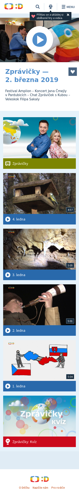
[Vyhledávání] (37, 6)
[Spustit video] (39, 40)
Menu (67, 7)
